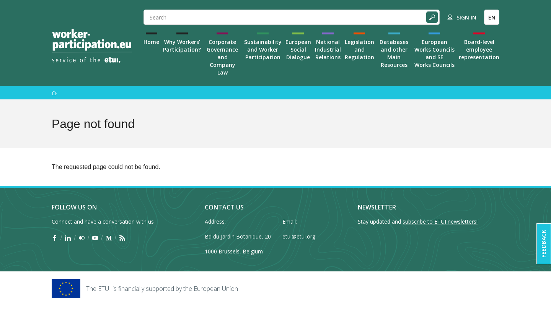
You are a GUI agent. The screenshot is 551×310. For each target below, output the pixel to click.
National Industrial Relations (328, 49)
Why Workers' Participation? (182, 45)
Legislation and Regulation (359, 49)
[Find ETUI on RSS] (122, 238)
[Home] (92, 46)
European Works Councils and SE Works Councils (434, 53)
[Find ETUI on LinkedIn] (68, 238)
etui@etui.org (298, 236)
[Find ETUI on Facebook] (54, 238)
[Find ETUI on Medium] (109, 238)
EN (492, 17)
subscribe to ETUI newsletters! (440, 221)
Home (151, 41)
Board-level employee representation (479, 49)
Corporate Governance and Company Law (222, 57)
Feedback (543, 244)
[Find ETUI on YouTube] (95, 238)
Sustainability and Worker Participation (263, 49)
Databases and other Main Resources (394, 53)
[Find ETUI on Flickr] (82, 238)
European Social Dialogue (298, 49)
